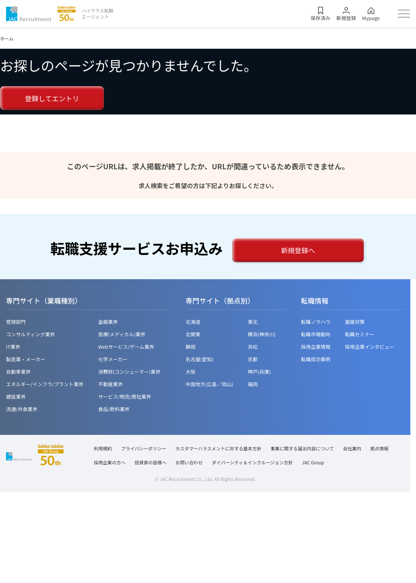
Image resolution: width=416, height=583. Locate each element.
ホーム (7, 38)
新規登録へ (298, 250)
